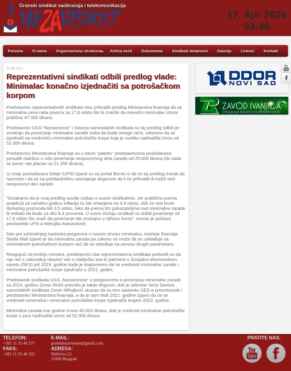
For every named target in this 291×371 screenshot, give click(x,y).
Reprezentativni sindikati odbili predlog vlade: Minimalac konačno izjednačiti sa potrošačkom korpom (93, 86)
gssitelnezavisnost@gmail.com (77, 343)
